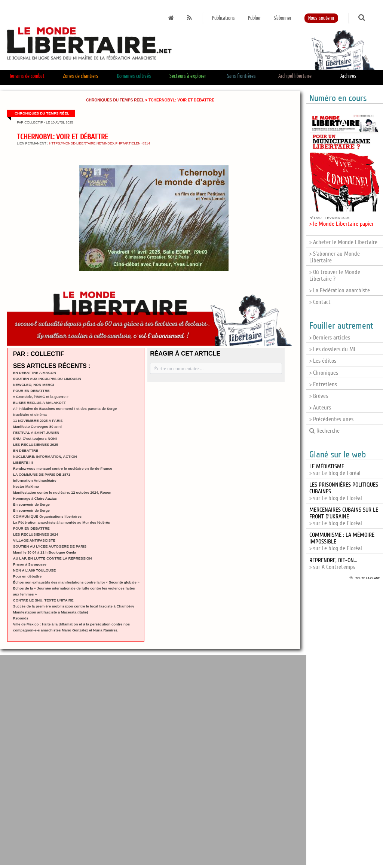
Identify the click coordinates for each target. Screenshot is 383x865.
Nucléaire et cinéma (30, 414)
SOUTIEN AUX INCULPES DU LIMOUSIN (47, 379)
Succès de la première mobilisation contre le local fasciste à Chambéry (73, 606)
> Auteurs (320, 407)
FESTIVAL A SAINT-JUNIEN (36, 432)
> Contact (320, 302)
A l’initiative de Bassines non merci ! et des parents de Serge (65, 408)
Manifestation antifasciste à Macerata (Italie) (50, 612)
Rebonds (20, 618)
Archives (348, 76)
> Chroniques (323, 372)
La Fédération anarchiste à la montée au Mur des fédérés (61, 522)
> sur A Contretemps (333, 563)
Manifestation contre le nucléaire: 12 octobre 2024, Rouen (62, 492)
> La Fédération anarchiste (339, 290)
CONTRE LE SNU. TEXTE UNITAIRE (43, 600)
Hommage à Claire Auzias (35, 498)
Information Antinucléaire (34, 480)
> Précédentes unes (331, 419)
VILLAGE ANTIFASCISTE (34, 540)
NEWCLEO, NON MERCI (33, 385)
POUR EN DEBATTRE (31, 391)
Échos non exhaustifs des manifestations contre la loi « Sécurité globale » (76, 582)
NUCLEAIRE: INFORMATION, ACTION (45, 456)
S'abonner (282, 18)
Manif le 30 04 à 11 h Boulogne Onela (44, 552)
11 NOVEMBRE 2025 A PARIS (38, 420)
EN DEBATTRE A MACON (34, 373)
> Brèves (318, 396)
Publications (223, 18)
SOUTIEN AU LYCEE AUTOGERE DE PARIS (49, 546)
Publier (254, 18)
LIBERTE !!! (23, 462)
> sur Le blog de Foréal (335, 469)
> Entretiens (323, 384)
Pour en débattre (27, 576)
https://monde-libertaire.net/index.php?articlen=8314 (99, 143)
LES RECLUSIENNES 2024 (35, 534)
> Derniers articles (329, 337)
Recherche (324, 430)
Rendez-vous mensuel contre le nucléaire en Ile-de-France (62, 468)
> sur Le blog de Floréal (343, 516)
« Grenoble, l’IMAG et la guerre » (40, 397)
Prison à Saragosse (29, 564)
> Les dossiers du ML (332, 349)
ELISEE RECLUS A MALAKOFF (39, 402)
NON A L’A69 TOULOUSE (34, 570)
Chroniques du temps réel (115, 100)
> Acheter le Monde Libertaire (343, 242)
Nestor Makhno (26, 486)
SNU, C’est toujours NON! (35, 438)
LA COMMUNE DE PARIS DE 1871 (41, 474)
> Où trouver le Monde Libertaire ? (334, 275)
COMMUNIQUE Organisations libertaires (47, 516)
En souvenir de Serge (31, 504)
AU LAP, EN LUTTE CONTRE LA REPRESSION (52, 558)
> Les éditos (322, 360)
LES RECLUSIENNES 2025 (35, 444)
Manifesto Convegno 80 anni (37, 426)
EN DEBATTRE (26, 450)
